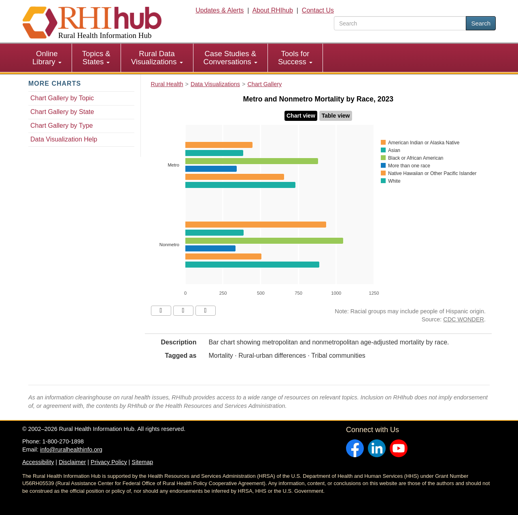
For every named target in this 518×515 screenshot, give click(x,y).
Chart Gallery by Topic (62, 98)
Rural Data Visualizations (157, 57)
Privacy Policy (109, 462)
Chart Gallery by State (62, 111)
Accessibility (38, 462)
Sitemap (142, 462)
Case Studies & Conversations (230, 57)
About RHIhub (272, 10)
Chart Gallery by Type (61, 125)
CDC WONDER (463, 319)
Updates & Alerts (219, 10)
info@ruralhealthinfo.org (71, 449)
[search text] (400, 23)
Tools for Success (295, 57)
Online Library (47, 57)
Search (480, 23)
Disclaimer (72, 462)
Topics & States (96, 57)
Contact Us (318, 10)
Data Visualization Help (63, 139)
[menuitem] (47, 58)
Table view (336, 115)
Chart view (301, 115)
